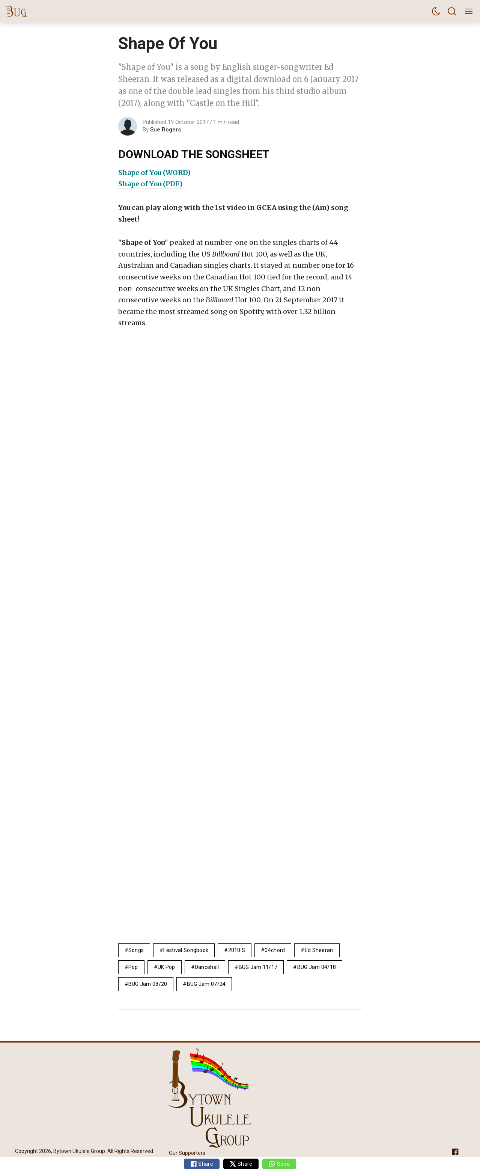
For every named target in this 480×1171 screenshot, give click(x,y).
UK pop (166, 967)
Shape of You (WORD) (154, 172)
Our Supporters (187, 1153)
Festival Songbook (185, 950)
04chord (275, 950)
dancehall (207, 967)
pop (133, 967)
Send (279, 1163)
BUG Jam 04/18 (316, 967)
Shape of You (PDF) (150, 184)
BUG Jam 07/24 (206, 984)
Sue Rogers (165, 129)
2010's (236, 950)
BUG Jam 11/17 (258, 967)
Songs (136, 950)
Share (201, 1163)
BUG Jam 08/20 (147, 984)
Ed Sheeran (319, 950)
